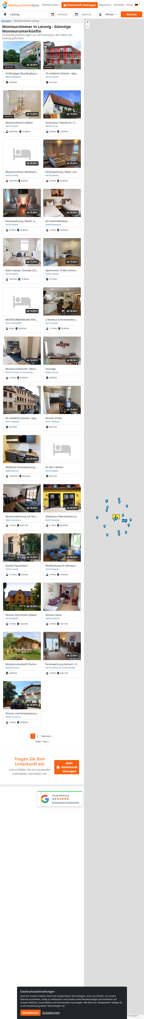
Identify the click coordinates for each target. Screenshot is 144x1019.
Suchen (131, 14)
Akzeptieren (30, 1012)
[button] (46, 736)
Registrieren (105, 4)
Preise (130, 4)
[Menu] (137, 5)
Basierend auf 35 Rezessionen (65, 802)
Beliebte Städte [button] (50, 4)
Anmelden (119, 4)
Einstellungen (51, 1012)
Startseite (6, 20)
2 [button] (37, 736)
